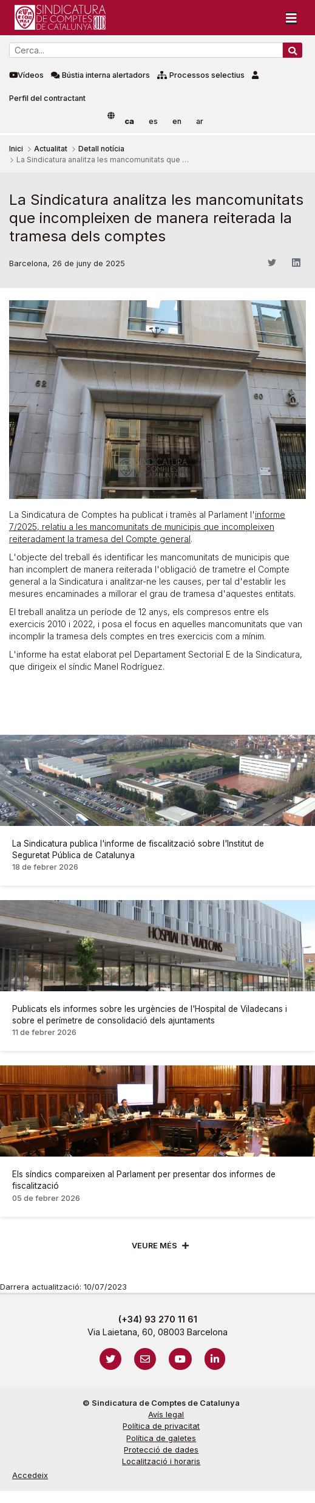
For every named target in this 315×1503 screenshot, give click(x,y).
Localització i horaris (161, 1461)
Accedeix (30, 1475)
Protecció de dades (161, 1449)
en (176, 121)
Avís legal (166, 1414)
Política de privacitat (161, 1426)
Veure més (154, 1245)
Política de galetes (161, 1438)
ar (199, 121)
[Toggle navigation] (291, 17)
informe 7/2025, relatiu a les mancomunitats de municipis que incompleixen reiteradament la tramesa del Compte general (147, 526)
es (153, 121)
